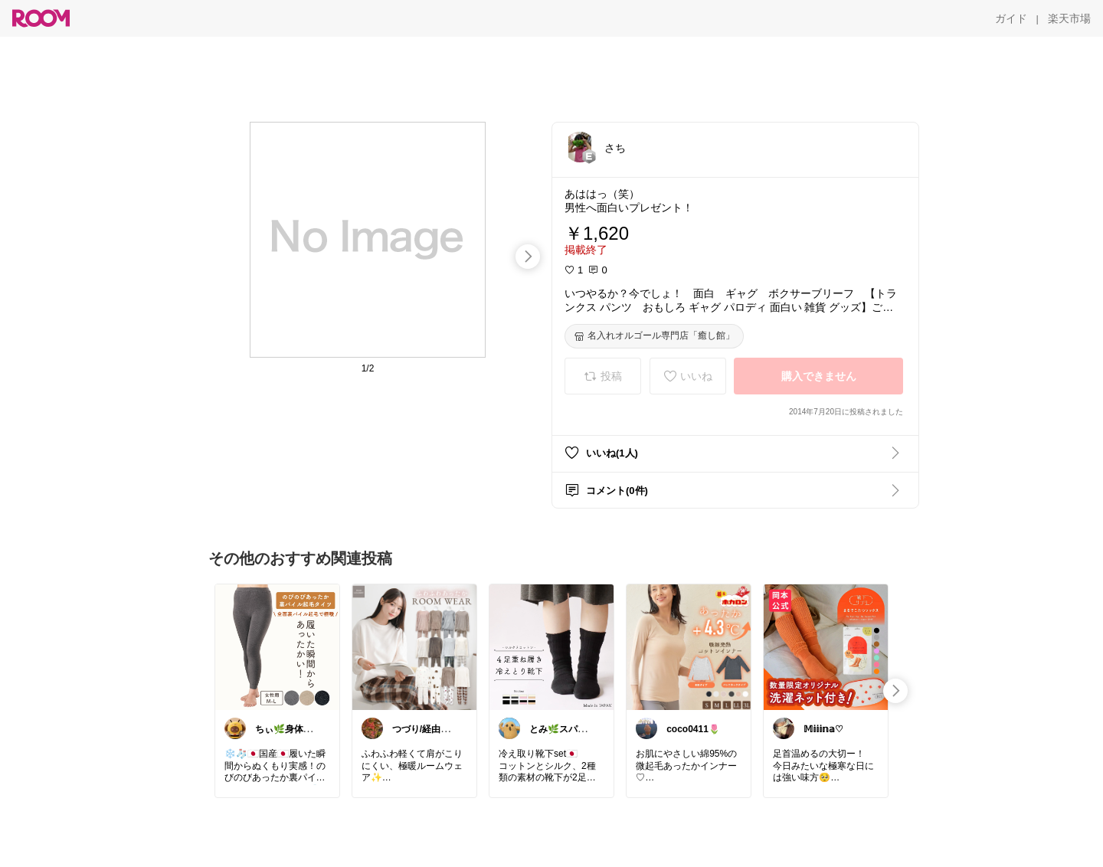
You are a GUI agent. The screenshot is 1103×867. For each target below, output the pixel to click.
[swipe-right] (527, 256)
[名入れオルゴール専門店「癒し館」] (654, 336)
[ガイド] (1011, 18)
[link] (277, 646)
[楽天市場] (1069, 18)
